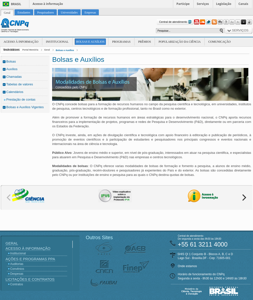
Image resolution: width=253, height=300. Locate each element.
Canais (243, 4)
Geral (47, 50)
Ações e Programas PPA (30, 259)
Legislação (223, 4)
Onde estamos (187, 266)
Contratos (16, 284)
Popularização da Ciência (180, 41)
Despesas (16, 273)
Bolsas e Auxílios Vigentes (25, 107)
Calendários (14, 92)
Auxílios (12, 69)
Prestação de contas (21, 99)
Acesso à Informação (21, 41)
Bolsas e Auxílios (90, 41)
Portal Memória (30, 50)
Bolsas (11, 61)
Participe (183, 4)
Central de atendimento (175, 22)
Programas (121, 41)
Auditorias (16, 264)
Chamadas (14, 76)
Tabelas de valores (19, 84)
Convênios (17, 269)
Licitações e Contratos (30, 279)
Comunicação (219, 41)
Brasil (16, 4)
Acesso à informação (48, 4)
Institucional (57, 41)
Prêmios (144, 41)
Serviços (203, 4)
